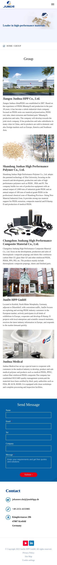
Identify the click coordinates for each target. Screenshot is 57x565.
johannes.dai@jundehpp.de (25, 499)
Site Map (28, 556)
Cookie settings (28, 560)
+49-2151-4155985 (21, 509)
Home (9, 46)
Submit (27, 474)
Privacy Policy (28, 553)
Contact (13, 490)
